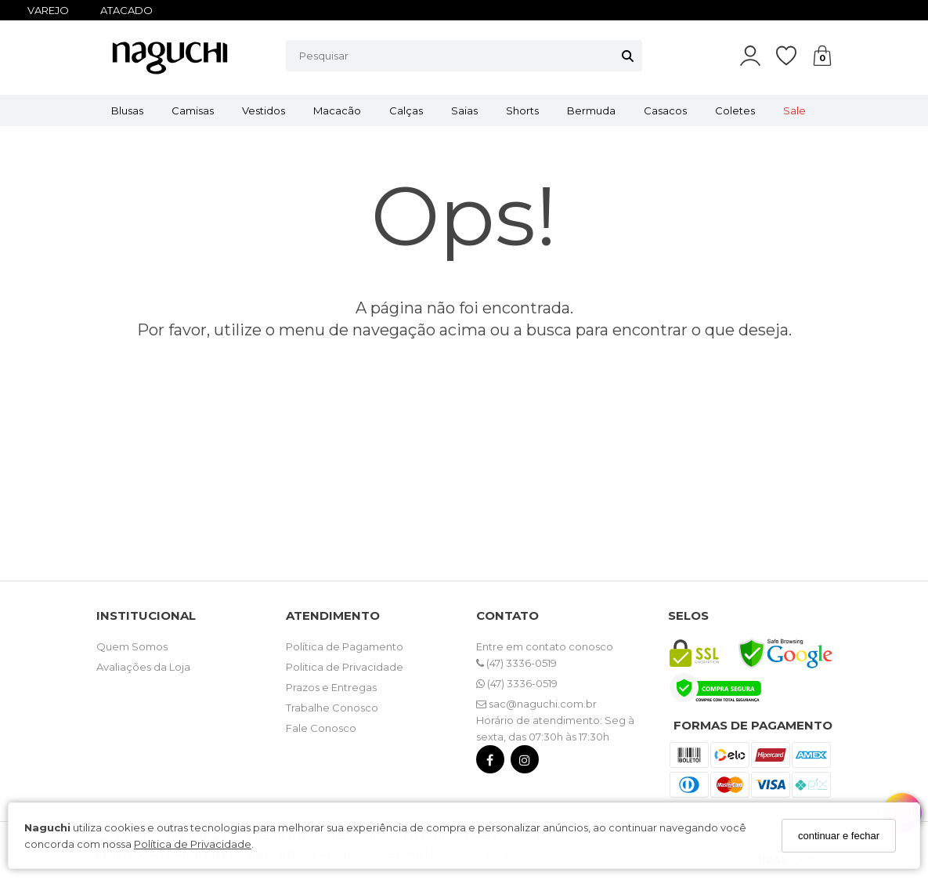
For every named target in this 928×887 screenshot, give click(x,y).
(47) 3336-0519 (516, 663)
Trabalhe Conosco (332, 707)
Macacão (337, 110)
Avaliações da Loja (143, 667)
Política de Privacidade (192, 844)
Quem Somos (132, 646)
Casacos (665, 110)
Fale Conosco (321, 728)
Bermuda (591, 110)
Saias (464, 110)
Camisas (193, 110)
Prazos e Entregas (331, 687)
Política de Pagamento (344, 646)
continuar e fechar (838, 836)
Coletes (735, 110)
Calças (406, 110)
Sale (794, 110)
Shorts (522, 110)
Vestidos (263, 110)
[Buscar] (627, 55)
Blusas (127, 110)
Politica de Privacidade (344, 667)
